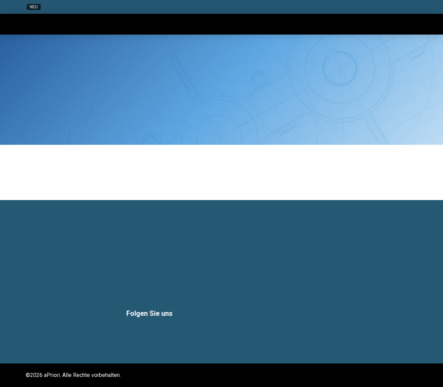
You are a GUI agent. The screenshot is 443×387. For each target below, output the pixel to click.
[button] (359, 7)
